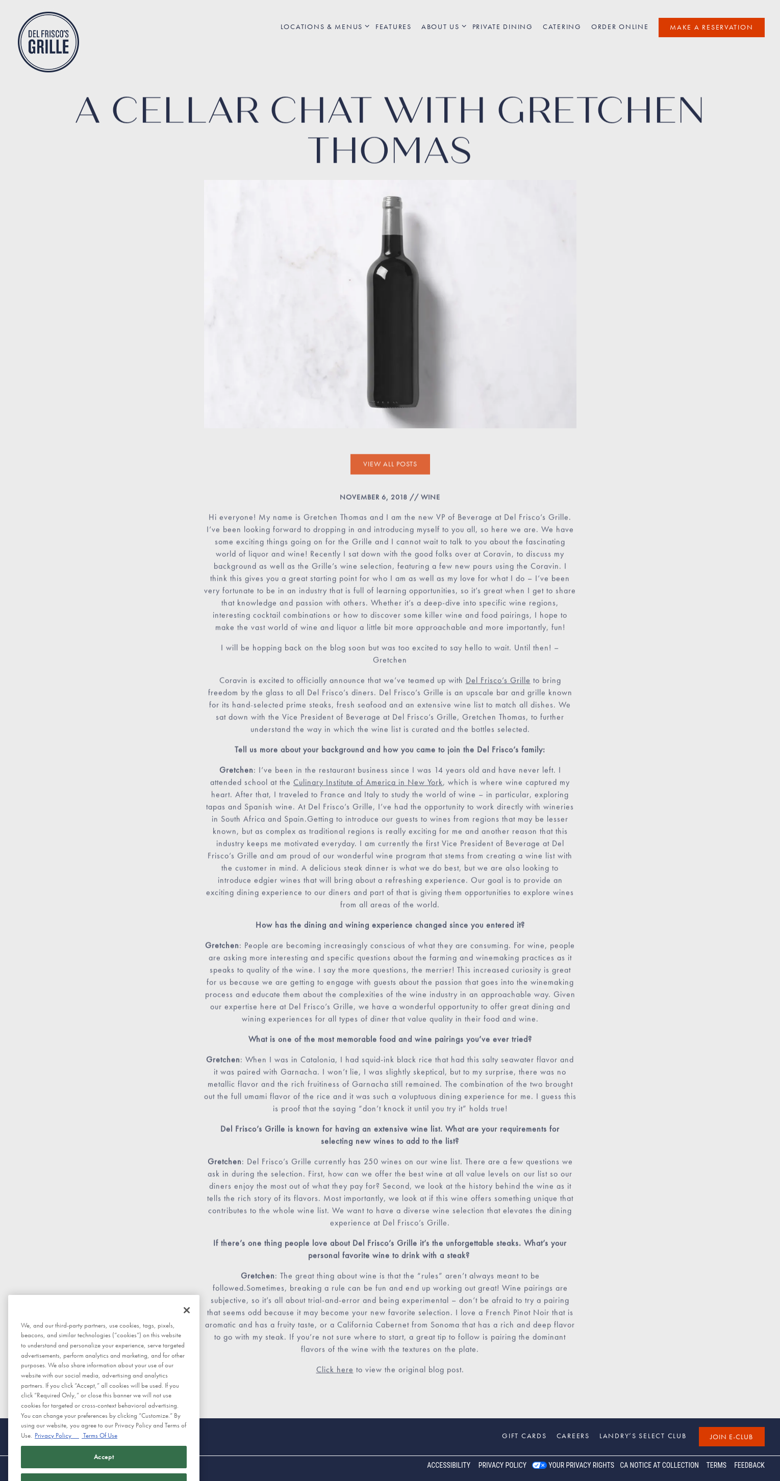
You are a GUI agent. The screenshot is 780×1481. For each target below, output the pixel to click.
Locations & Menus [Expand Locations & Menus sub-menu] (323, 26)
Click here (335, 1373)
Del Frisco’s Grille (498, 684)
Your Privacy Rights (581, 1465)
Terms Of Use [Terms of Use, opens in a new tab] (99, 1455)
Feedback (749, 1465)
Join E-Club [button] (731, 1436)
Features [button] (393, 26)
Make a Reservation (711, 27)
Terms (716, 1465)
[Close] (186, 1330)
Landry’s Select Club (643, 1435)
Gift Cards (524, 1435)
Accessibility (448, 1465)
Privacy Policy (502, 1465)
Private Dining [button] (502, 26)
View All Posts (390, 468)
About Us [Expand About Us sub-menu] (442, 26)
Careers (573, 1435)
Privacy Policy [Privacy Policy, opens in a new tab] (57, 1455)
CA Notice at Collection (659, 1465)
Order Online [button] (620, 26)
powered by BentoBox (50, 1468)
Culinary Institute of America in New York (368, 786)
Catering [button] (562, 26)
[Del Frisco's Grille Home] (48, 41)
